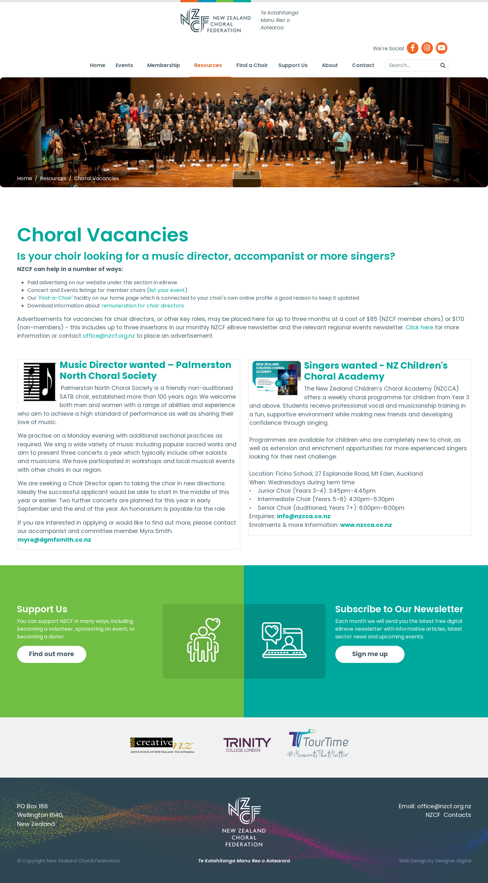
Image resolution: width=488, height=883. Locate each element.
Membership (163, 65)
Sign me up (370, 654)
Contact (363, 65)
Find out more (51, 654)
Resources (208, 65)
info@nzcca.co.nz (303, 516)
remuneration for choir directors (142, 305)
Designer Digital (453, 861)
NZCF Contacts (448, 815)
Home (97, 65)
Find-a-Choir (55, 298)
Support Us (293, 65)
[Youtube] (441, 48)
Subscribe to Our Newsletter (399, 609)
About (330, 65)
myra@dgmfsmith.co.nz (54, 540)
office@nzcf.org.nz (109, 336)
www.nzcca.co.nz (366, 525)
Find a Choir (252, 65)
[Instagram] (427, 48)
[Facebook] (412, 48)
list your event (167, 290)
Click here (419, 327)
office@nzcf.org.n (442, 806)
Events (124, 65)
